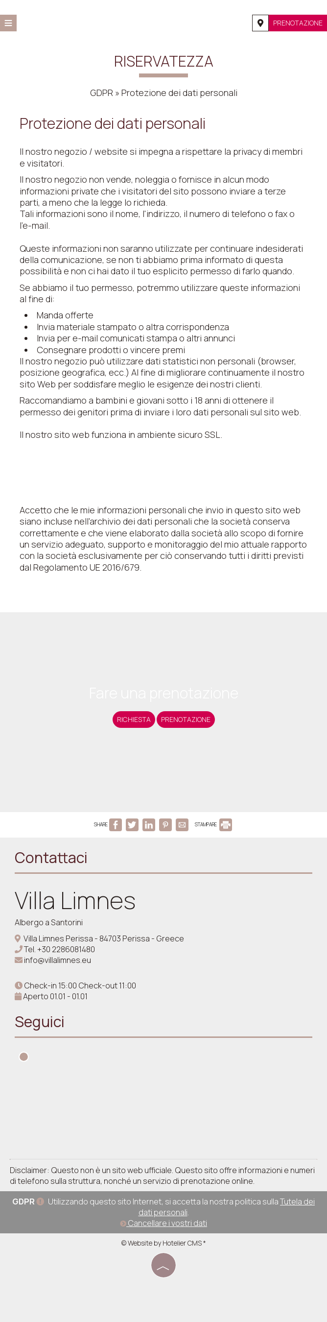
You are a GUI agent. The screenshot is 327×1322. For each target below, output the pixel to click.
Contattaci (51, 857)
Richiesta (134, 719)
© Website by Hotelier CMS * (163, 1243)
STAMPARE (213, 824)
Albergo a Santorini (49, 922)
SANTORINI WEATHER (163, 1112)
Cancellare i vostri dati (163, 1223)
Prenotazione (298, 22)
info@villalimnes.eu (57, 960)
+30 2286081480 (66, 949)
